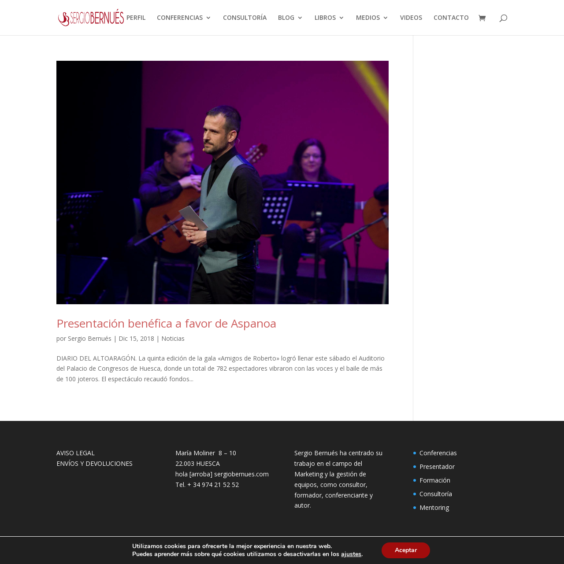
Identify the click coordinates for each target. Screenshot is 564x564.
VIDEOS (411, 18)
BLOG (286, 18)
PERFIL (135, 18)
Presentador (437, 466)
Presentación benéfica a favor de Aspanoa (166, 323)
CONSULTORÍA (245, 18)
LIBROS (325, 18)
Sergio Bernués (89, 338)
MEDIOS (368, 18)
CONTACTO (451, 18)
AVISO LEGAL (75, 453)
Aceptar (406, 550)
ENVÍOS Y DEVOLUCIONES (94, 463)
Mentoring (434, 507)
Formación (434, 480)
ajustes (351, 554)
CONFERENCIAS (180, 18)
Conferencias (438, 453)
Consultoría (435, 494)
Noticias (173, 338)
